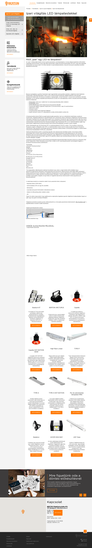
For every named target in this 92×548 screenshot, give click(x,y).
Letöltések (73, 3)
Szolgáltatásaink (41, 3)
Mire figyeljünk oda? (80, 202)
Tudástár (60, 3)
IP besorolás (32, 102)
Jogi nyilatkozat (30, 543)
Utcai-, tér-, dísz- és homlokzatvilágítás (11, 29)
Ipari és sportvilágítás (45, 8)
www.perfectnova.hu (82, 545)
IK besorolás (32, 103)
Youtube (84, 541)
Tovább (52, 490)
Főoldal (28, 8)
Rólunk (78, 3)
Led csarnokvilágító (13, 17)
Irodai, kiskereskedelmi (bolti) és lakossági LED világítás (13, 24)
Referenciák (66, 3)
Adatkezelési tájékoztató (32, 541)
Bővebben (10, 54)
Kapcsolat (83, 3)
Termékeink (32, 3)
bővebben (58, 512)
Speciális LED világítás (12, 33)
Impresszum (49, 536)
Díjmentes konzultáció (51, 3)
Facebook (84, 539)
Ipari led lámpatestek (58, 8)
